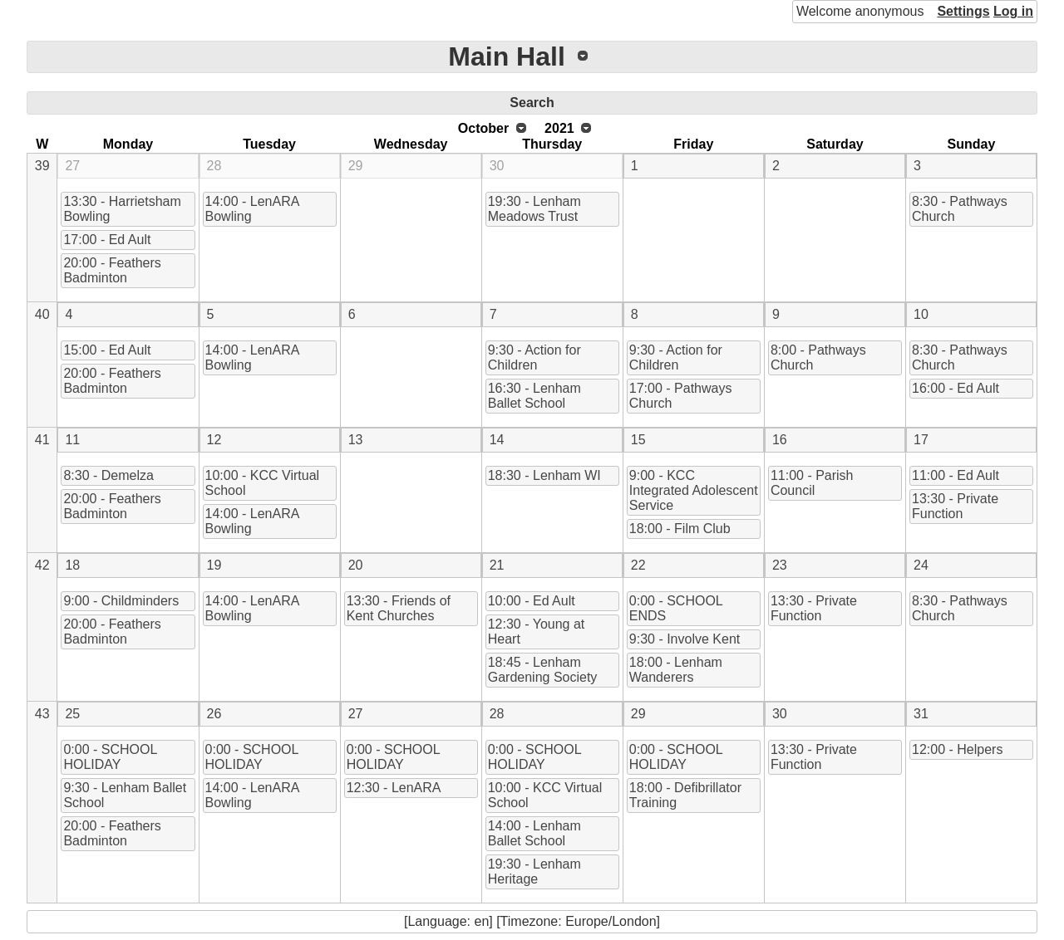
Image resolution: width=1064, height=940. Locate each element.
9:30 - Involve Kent (684, 639)
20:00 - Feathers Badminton (111, 270)
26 (214, 714)
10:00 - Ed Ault (531, 601)
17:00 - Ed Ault (106, 240)
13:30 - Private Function (955, 506)
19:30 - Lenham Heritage (534, 871)
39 (42, 166)
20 (355, 565)
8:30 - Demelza (108, 475)
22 (638, 565)
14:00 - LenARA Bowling (252, 208)
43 (42, 714)
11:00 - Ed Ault (955, 475)
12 (214, 440)
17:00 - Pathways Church (680, 395)
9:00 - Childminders (121, 601)
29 (355, 166)
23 (779, 565)
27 (72, 166)
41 (42, 440)
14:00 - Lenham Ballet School (534, 833)
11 (72, 440)
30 (497, 166)
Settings (963, 11)
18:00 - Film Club (680, 528)
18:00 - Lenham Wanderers (675, 669)
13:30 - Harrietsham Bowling (121, 208)
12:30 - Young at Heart (536, 631)
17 (921, 440)
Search (532, 102)
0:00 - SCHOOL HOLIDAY (110, 756)
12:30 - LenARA (394, 788)
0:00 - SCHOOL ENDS (676, 608)
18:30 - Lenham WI (544, 475)
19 (214, 565)
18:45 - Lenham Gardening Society (543, 669)
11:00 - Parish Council (812, 482)
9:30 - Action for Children (534, 357)
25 (72, 714)
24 (921, 565)
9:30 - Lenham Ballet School (124, 795)
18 (72, 565)
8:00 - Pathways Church (818, 357)
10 (921, 314)
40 (42, 314)
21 (497, 565)
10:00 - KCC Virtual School (262, 482)
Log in (1013, 11)
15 (638, 440)
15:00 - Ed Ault (106, 350)
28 (214, 166)
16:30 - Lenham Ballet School (534, 395)
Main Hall (506, 56)
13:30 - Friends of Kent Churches (399, 608)
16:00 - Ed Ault (955, 388)
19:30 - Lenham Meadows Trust (534, 208)
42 (42, 565)
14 (497, 440)
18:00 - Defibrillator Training (685, 795)
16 (779, 440)
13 (355, 440)
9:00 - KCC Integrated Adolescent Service (693, 490)
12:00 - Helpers (957, 749)
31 (921, 714)
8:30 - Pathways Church (959, 208)
